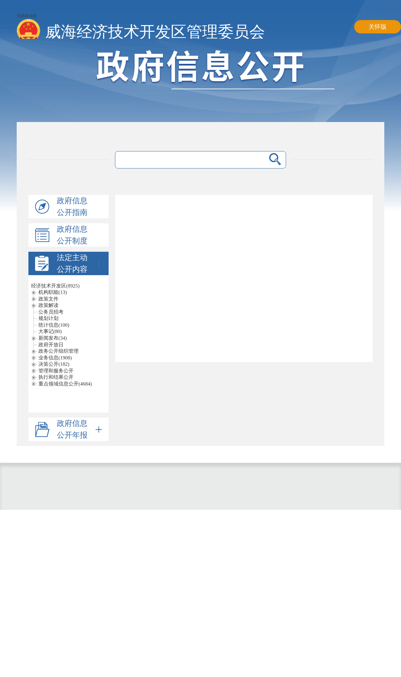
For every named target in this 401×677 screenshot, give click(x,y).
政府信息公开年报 (79, 429)
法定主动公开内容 (79, 263)
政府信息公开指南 (72, 207)
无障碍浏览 (27, 16)
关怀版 (378, 26)
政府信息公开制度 (72, 235)
